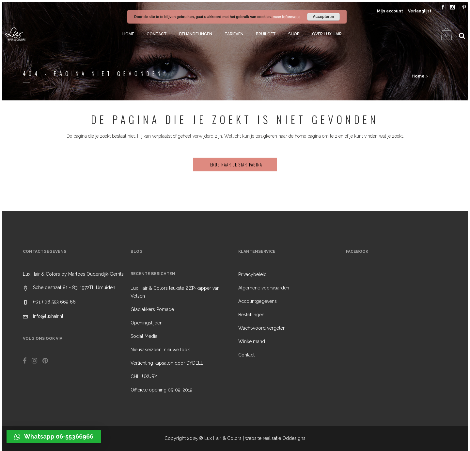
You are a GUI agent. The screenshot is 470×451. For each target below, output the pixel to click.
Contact (246, 354)
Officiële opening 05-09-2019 (162, 389)
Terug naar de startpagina (235, 164)
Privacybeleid (252, 274)
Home (418, 76)
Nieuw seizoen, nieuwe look (160, 349)
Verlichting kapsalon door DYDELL (167, 363)
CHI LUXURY (144, 376)
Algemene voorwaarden (263, 287)
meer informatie (286, 17)
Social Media (144, 336)
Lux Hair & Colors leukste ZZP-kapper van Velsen (175, 292)
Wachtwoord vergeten (262, 328)
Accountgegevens (257, 301)
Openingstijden (147, 322)
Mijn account (390, 11)
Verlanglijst (419, 11)
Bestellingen (251, 314)
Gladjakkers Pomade (152, 309)
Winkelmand (251, 341)
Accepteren (323, 16)
